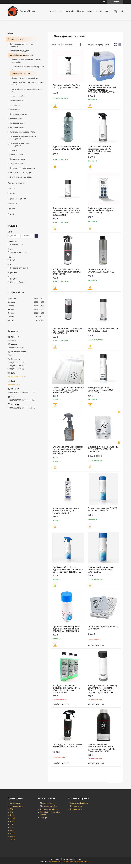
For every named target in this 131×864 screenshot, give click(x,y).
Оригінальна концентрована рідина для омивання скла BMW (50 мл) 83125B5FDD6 (66, 628)
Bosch (12, 837)
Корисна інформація (17, 198)
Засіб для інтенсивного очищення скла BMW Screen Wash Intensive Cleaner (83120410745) (66, 689)
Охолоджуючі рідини (49, 809)
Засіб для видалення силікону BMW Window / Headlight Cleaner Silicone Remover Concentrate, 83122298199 (102, 689)
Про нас (11, 209)
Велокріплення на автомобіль (22, 132)
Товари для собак (17, 163)
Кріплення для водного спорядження (19, 144)
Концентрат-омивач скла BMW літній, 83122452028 (103, 329)
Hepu (12, 830)
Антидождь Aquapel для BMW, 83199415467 (103, 627)
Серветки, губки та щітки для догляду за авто (28, 83)
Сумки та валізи (16, 155)
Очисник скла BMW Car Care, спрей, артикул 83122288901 (66, 86)
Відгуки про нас (76, 809)
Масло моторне (46, 803)
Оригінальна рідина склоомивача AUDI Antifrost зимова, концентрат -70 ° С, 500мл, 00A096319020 (101, 747)
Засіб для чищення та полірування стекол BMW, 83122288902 (100, 390)
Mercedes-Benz (16, 806)
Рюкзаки (13, 150)
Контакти (12, 204)
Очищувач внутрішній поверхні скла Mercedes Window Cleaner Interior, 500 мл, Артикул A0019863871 (68, 450)
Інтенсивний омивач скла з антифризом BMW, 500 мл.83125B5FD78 (66, 510)
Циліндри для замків (18, 114)
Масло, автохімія (66, 11)
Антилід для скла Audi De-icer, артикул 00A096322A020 (67, 745)
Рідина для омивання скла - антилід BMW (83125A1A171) (67, 147)
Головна (53, 11)
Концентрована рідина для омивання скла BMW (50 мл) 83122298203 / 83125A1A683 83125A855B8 (66, 211)
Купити (55, 105)
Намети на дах (16, 118)
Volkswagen (15, 803)
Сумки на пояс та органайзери (22, 168)
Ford (12, 827)
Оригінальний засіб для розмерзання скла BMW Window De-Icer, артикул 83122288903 (99, 150)
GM (11, 824)
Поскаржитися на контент (59, 861)
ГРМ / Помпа (15, 105)
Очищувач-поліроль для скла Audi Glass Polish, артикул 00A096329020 (67, 330)
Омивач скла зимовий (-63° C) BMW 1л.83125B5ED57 (102, 509)
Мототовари (15, 110)
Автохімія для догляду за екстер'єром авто (28, 68)
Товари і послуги (15, 39)
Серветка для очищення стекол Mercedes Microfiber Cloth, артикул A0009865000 (68, 390)
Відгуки (11, 188)
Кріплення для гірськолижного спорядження (23, 137)
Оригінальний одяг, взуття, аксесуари (21, 45)
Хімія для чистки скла (21, 74)
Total (12, 815)
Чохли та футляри (17, 159)
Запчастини (92, 11)
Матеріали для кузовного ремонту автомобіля (26, 61)
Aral (11, 812)
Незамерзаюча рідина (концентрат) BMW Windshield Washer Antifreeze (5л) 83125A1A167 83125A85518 (102, 88)
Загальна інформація (79, 803)
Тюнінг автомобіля (17, 96)
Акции (11, 214)
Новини (11, 193)
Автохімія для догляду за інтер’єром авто (27, 90)
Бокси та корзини (17, 127)
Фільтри (80, 11)
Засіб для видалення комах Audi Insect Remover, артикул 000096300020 (67, 271)
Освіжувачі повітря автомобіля (25, 78)
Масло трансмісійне (48, 806)
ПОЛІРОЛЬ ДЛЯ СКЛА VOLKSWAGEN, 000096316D (101, 270)
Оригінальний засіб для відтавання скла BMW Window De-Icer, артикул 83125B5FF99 (68, 569)
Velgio (12, 840)
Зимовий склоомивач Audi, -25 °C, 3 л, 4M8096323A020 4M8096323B (103, 449)
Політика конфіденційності (80, 861)
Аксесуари (104, 11)
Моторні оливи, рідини (19, 51)
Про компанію (76, 806)
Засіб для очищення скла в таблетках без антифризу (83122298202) (101, 210)
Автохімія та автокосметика (21, 55)
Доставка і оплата (16, 183)
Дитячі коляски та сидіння (21, 177)
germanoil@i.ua (14, 384)
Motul (12, 818)
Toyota (12, 821)
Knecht (13, 834)
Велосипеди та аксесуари (20, 172)
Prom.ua (78, 859)
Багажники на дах (17, 123)
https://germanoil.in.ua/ (17, 376)
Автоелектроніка (17, 101)
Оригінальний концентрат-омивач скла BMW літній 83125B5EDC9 (101, 569)
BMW (12, 809)
